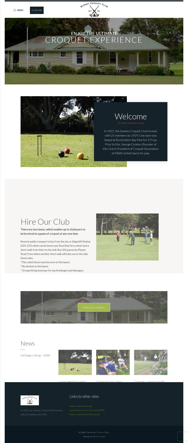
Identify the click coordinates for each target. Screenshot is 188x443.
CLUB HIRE (37, 10)
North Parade (99, 436)
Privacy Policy (104, 432)
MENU (20, 10)
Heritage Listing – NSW (35, 372)
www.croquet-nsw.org (80, 406)
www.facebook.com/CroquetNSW (87, 410)
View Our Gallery (94, 316)
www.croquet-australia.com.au (84, 414)
